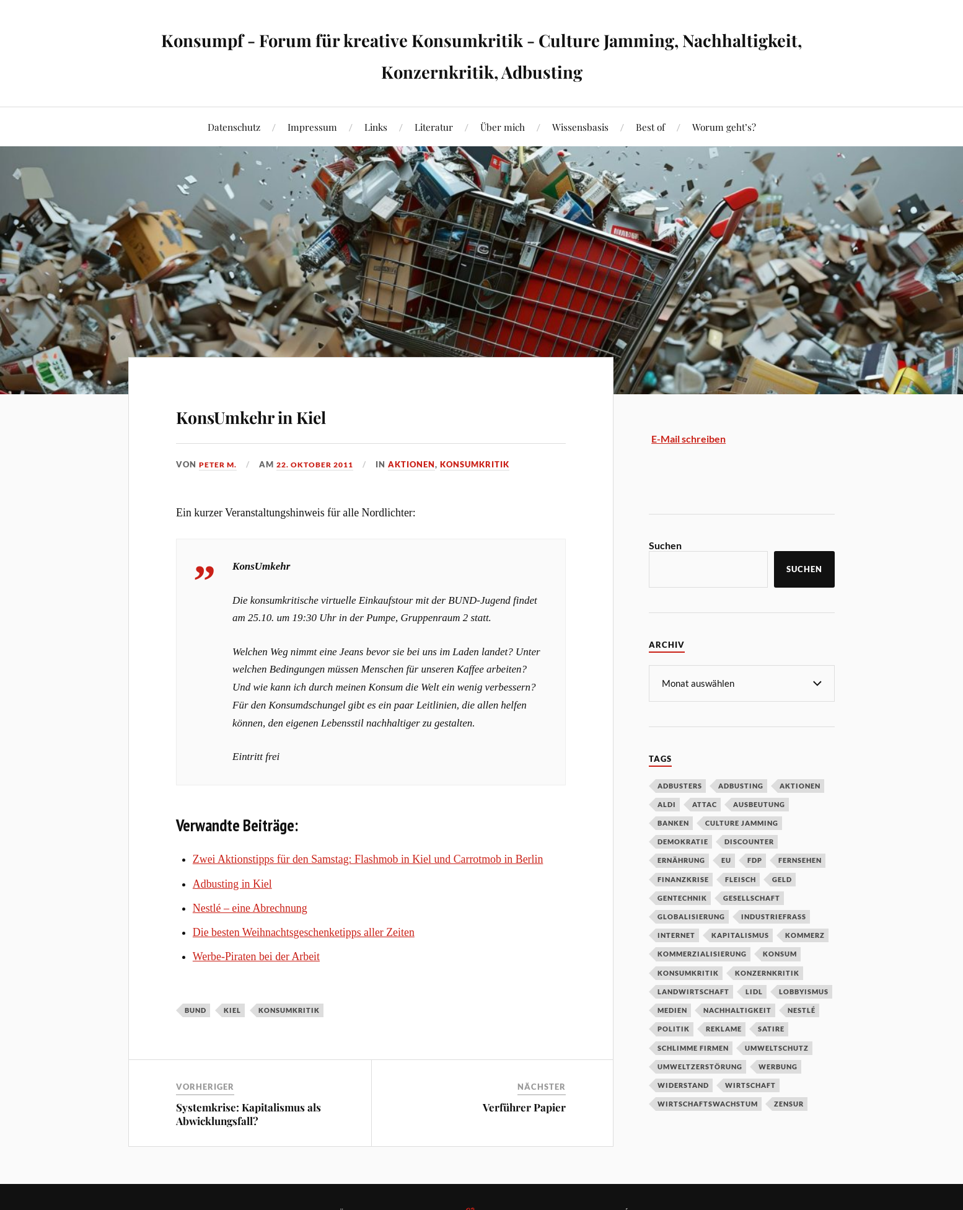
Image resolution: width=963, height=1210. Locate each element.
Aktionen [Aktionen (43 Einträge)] (800, 785)
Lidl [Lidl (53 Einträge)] (754, 991)
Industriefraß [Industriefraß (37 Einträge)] (773, 916)
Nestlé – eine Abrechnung (250, 908)
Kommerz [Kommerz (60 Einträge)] (805, 934)
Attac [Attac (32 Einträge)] (704, 804)
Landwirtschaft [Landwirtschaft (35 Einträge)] (693, 991)
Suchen (665, 545)
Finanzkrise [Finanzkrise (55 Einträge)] (683, 879)
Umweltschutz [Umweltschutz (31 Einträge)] (777, 1047)
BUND (195, 1010)
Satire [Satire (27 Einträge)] (771, 1028)
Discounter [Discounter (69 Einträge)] (749, 841)
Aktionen (420, 464)
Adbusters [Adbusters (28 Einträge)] (679, 785)
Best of (650, 126)
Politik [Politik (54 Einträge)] (673, 1028)
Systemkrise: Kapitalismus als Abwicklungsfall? (248, 1114)
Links (375, 126)
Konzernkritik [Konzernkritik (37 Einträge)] (767, 972)
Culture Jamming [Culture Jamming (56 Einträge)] (741, 822)
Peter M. (219, 464)
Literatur (434, 126)
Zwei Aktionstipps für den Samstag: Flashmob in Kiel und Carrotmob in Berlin (368, 859)
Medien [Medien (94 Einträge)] (672, 1009)
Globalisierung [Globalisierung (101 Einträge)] (691, 916)
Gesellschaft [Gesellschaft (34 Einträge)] (751, 897)
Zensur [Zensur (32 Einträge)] (789, 1103)
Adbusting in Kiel (232, 884)
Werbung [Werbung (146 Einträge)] (778, 1066)
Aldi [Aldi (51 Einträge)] (666, 804)
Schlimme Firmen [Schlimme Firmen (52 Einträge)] (693, 1047)
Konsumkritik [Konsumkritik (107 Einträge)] (688, 972)
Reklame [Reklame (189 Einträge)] (724, 1028)
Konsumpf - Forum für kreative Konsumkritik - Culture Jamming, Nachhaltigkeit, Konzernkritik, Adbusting (482, 53)
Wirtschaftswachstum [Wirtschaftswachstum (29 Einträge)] (707, 1103)
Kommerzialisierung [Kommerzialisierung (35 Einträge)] (702, 953)
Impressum (312, 126)
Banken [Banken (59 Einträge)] (673, 822)
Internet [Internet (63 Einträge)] (676, 934)
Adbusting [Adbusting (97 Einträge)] (740, 785)
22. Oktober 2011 (321, 464)
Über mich (502, 126)
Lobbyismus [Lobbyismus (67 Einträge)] (804, 991)
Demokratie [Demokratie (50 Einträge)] (682, 841)
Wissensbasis (580, 126)
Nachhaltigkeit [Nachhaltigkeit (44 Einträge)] (737, 1009)
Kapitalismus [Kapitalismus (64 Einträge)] (740, 934)
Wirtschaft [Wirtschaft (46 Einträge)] (750, 1084)
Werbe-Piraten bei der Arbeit (256, 956)
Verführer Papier (524, 1107)
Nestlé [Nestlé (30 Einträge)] (802, 1009)
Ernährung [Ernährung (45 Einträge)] (681, 859)
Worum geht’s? (724, 126)
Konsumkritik (484, 464)
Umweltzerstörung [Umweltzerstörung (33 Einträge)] (699, 1066)
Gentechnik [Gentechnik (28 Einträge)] (682, 897)
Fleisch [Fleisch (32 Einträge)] (740, 879)
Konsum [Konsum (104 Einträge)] (780, 953)
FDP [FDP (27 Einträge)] (754, 859)
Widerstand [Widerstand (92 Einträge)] (683, 1084)
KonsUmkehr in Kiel (302, 412)
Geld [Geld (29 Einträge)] (782, 879)
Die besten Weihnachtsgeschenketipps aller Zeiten (304, 932)
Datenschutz (234, 126)
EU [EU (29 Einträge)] (726, 859)
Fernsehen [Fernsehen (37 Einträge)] (800, 859)
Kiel (232, 1010)
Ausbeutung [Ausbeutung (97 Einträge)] (759, 804)
